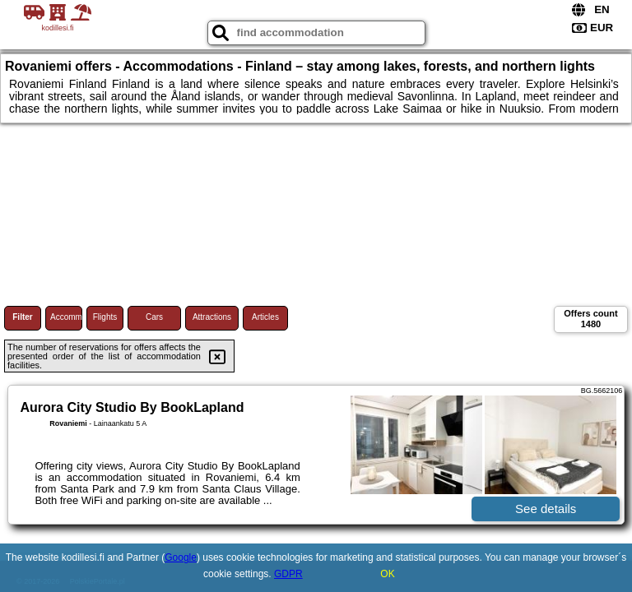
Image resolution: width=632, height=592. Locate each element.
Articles (265, 316)
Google (181, 557)
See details (545, 509)
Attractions (212, 316)
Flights (105, 316)
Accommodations (66, 316)
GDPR (288, 574)
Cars (154, 316)
